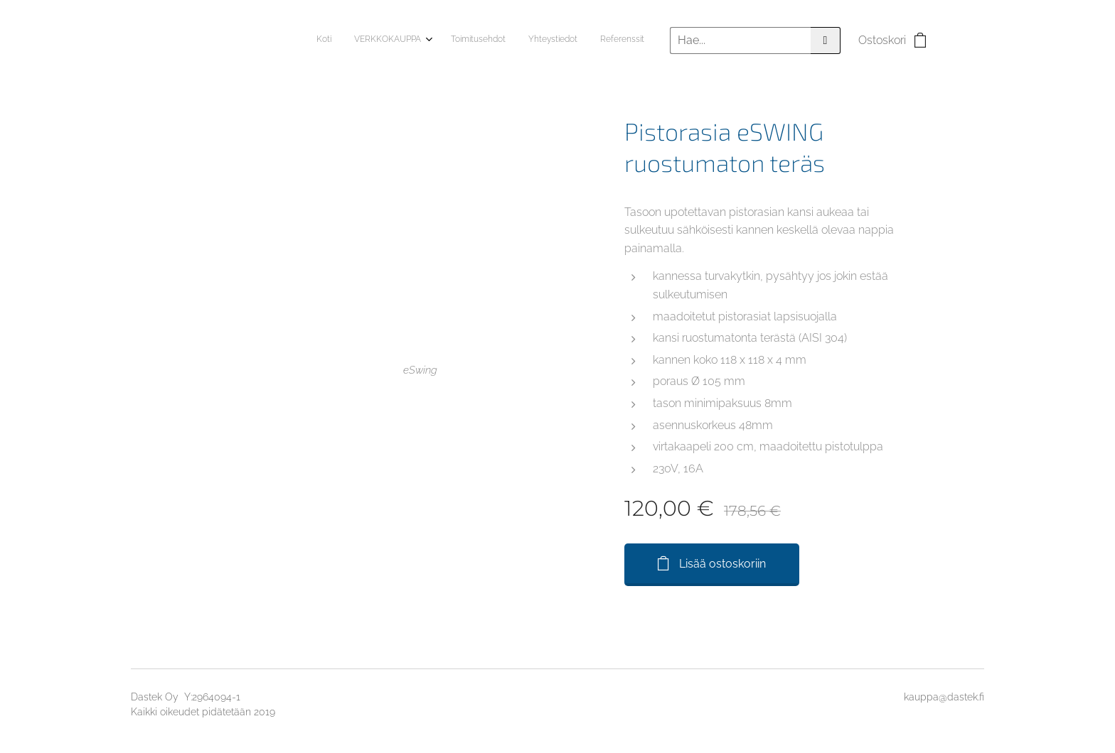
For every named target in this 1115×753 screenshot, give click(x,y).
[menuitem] (550, 40)
